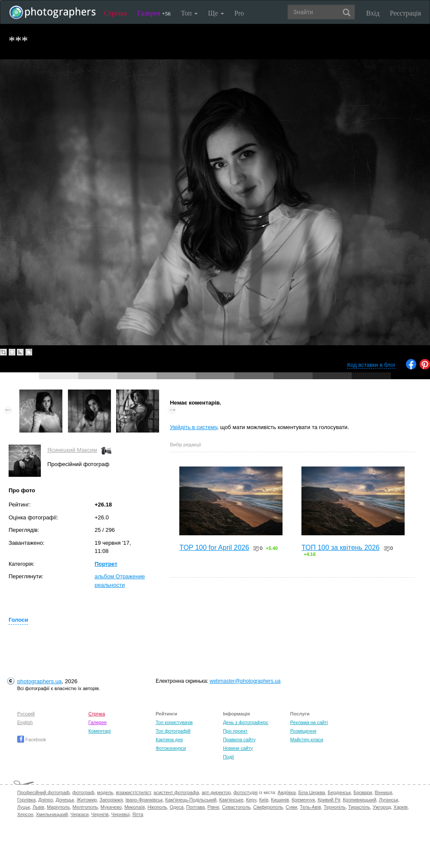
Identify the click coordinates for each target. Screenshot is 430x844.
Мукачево (111, 807)
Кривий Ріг (329, 799)
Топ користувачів (174, 722)
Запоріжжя (111, 799)
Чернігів (99, 814)
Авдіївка (287, 792)
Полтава (195, 807)
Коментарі (100, 731)
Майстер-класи (306, 739)
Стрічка (115, 13)
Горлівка (26, 799)
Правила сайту (239, 739)
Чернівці (120, 814)
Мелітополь (85, 807)
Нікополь (157, 807)
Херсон (25, 814)
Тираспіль (359, 807)
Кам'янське (231, 799)
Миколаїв (134, 807)
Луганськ (388, 799)
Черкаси (80, 814)
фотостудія (245, 792)
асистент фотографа (176, 792)
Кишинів (280, 799)
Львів (38, 807)
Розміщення (303, 731)
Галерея (154, 13)
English (25, 722)
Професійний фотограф (43, 792)
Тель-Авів (310, 807)
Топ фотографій (173, 731)
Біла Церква (311, 792)
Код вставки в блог (371, 365)
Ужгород (382, 807)
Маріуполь (58, 807)
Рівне (213, 807)
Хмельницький (52, 814)
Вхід (373, 13)
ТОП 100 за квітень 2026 (340, 547)
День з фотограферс (245, 722)
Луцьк (23, 807)
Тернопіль (335, 807)
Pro (239, 13)
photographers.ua (39, 681)
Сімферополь (268, 807)
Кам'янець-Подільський (190, 799)
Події (228, 756)
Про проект (235, 731)
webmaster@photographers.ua (245, 681)
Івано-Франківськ (144, 799)
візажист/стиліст (133, 792)
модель (105, 792)
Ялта (137, 814)
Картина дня (169, 739)
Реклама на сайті (309, 722)
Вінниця (383, 792)
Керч (251, 799)
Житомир (87, 799)
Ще (216, 13)
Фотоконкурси (171, 748)
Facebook (31, 739)
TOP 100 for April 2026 (214, 547)
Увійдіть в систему (193, 427)
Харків (400, 807)
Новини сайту (238, 748)
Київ (263, 799)
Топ (189, 13)
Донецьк (64, 799)
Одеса (176, 807)
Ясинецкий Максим (72, 450)
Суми (291, 807)
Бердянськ (339, 792)
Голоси (18, 620)
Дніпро (45, 799)
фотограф (83, 792)
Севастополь (236, 807)
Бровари (362, 792)
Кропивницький (359, 799)
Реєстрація (405, 13)
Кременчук (303, 799)
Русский (26, 713)
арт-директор (216, 792)
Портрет (106, 564)
